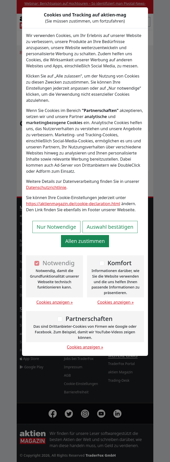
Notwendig (58, 263)
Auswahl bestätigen (110, 226)
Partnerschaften (89, 318)
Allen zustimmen (85, 241)
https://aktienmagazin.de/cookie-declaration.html (73, 203)
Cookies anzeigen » (54, 302)
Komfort (120, 263)
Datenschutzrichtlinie (46, 187)
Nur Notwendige (56, 226)
